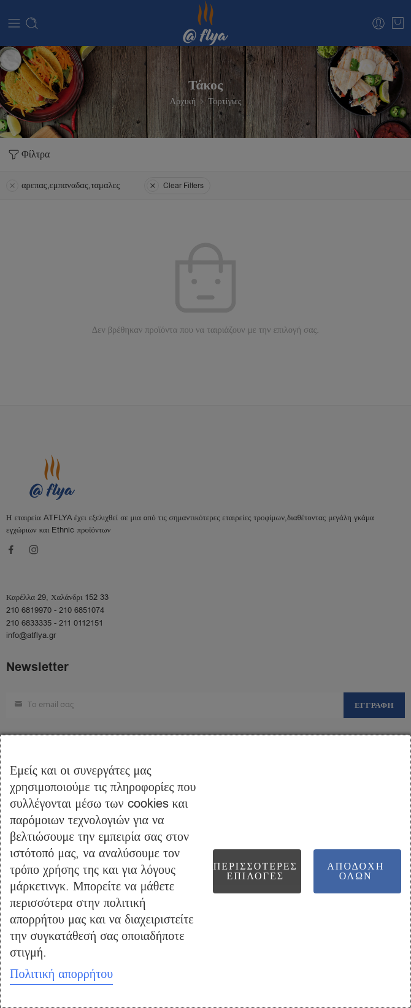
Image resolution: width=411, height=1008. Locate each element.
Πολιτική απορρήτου (61, 974)
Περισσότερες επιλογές (255, 871)
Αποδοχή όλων (355, 871)
